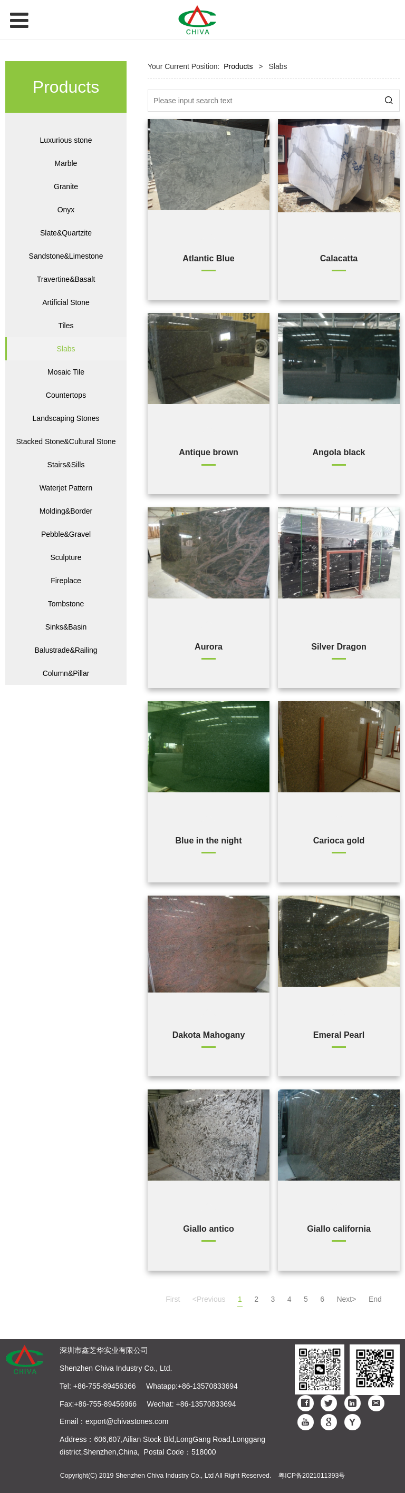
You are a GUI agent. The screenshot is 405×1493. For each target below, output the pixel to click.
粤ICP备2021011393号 (311, 1475)
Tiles (65, 325)
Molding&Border (66, 511)
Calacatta (339, 258)
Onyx (66, 209)
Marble (66, 163)
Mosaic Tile (65, 372)
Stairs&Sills (66, 464)
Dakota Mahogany (208, 1034)
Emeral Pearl (339, 1034)
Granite (66, 186)
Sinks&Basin (66, 627)
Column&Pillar (66, 673)
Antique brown (208, 452)
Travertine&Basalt (66, 279)
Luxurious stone (66, 140)
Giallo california (339, 1228)
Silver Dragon (339, 646)
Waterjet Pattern (66, 488)
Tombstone (66, 604)
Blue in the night (208, 840)
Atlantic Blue (208, 258)
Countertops (66, 395)
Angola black (338, 452)
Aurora (209, 646)
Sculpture (65, 557)
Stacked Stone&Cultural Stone (65, 441)
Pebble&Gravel (66, 534)
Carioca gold (338, 840)
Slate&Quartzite (66, 233)
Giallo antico (208, 1228)
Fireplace (66, 580)
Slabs (65, 349)
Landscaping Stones (66, 418)
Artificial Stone (65, 302)
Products (238, 66)
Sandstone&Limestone (66, 256)
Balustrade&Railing (65, 650)
